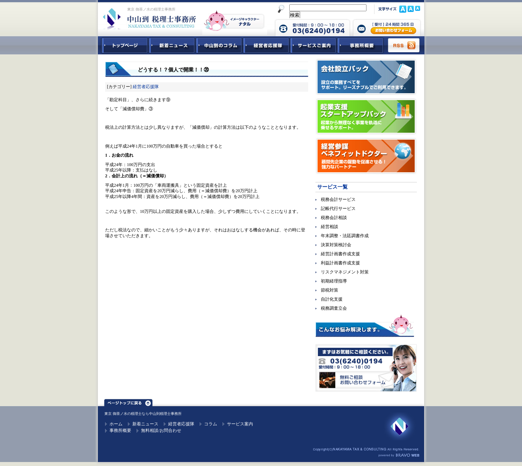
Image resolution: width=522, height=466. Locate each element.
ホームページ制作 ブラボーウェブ (398, 455)
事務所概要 (360, 45)
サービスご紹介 (313, 45)
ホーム (116, 423)
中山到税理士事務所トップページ (123, 45)
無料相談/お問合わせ (161, 430)
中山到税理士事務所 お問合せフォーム (387, 27)
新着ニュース (171, 45)
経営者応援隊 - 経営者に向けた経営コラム (266, 45)
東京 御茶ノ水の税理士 (123, 414)
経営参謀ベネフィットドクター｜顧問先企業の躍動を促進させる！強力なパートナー (366, 156)
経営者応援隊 (146, 86)
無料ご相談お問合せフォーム (366, 368)
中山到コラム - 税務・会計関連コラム (219, 45)
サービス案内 (240, 423)
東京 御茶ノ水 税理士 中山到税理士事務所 (149, 19)
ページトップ (128, 401)
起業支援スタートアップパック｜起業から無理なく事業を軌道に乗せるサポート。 (366, 116)
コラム (210, 423)
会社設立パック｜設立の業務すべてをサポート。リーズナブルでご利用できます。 (366, 77)
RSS (404, 45)
